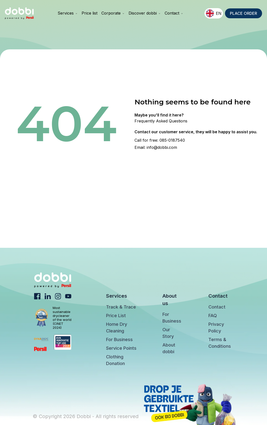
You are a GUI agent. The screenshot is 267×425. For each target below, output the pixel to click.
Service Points (121, 348)
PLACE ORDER (243, 13)
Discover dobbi (145, 13)
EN (214, 13)
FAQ (212, 315)
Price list (89, 13)
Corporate (113, 13)
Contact (174, 13)
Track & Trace (121, 306)
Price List (116, 315)
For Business (119, 339)
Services (68, 13)
